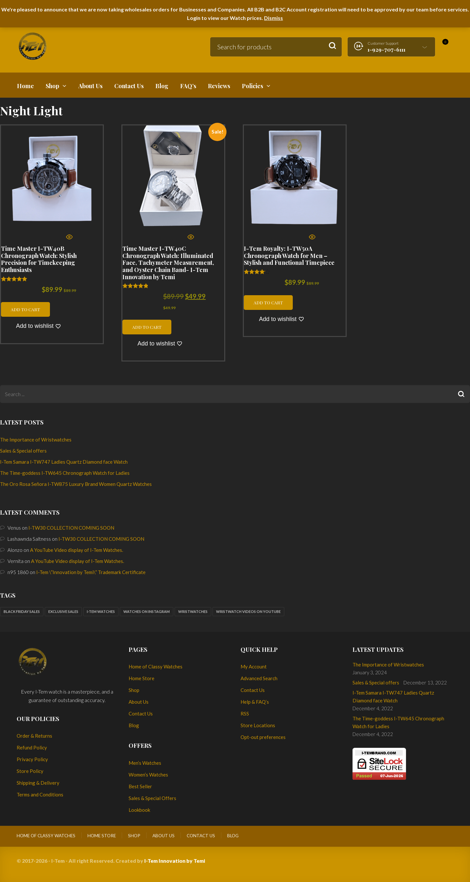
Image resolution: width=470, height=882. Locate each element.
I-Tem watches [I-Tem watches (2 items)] (101, 611)
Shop (134, 690)
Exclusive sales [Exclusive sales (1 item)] (63, 611)
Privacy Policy (32, 759)
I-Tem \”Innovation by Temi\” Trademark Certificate (91, 572)
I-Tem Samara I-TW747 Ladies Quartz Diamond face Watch (64, 462)
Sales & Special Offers (152, 798)
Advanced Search (259, 678)
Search (332, 46)
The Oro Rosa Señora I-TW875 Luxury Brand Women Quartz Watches (76, 484)
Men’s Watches (145, 763)
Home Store (141, 678)
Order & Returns (34, 736)
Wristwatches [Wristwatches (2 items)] (193, 611)
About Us (139, 702)
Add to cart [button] (25, 309)
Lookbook (139, 810)
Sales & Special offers (23, 451)
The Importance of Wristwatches (35, 439)
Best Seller (140, 786)
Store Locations (258, 725)
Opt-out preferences (263, 737)
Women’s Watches (148, 775)
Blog (134, 725)
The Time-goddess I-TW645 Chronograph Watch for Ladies (65, 473)
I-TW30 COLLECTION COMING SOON (71, 528)
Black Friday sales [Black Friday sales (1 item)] (22, 611)
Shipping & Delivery (38, 783)
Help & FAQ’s (255, 702)
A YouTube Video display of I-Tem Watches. (76, 550)
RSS (245, 713)
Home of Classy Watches (155, 666)
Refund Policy (32, 747)
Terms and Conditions (40, 794)
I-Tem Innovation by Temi (174, 861)
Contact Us (141, 713)
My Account (254, 666)
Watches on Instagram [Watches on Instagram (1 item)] (146, 611)
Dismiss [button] (273, 18)
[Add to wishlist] (38, 326)
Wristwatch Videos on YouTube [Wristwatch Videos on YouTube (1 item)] (248, 611)
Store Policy (30, 771)
